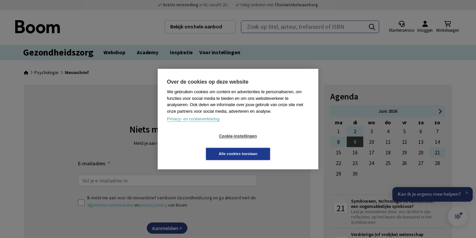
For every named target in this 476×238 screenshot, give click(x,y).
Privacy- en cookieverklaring (193, 127)
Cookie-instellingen (199, 145)
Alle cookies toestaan (277, 145)
